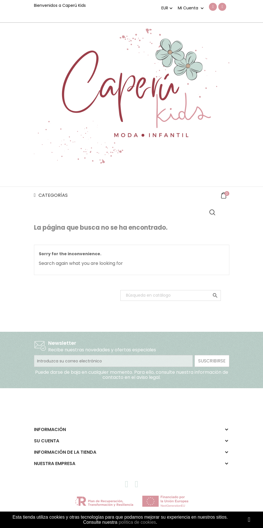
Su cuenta (46, 441)
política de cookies (137, 522)
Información (50, 429)
